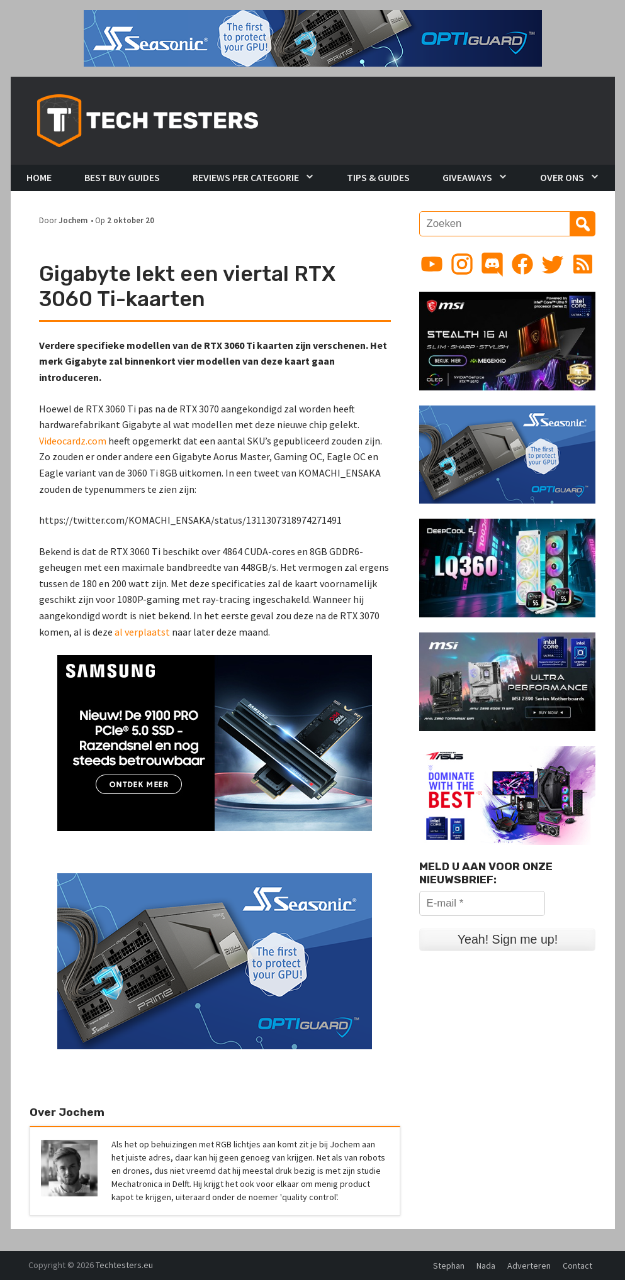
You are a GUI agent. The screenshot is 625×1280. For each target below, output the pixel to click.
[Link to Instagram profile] (462, 264)
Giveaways (467, 177)
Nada (485, 1265)
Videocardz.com (72, 440)
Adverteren (529, 1265)
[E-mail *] (482, 903)
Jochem (73, 220)
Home (39, 177)
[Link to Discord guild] (492, 264)
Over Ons (562, 177)
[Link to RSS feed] (582, 264)
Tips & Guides (378, 177)
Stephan (449, 1265)
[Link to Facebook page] (522, 264)
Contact (577, 1265)
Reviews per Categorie (246, 177)
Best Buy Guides (122, 177)
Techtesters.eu (124, 1265)
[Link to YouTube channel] (431, 264)
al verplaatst (142, 632)
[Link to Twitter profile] (552, 264)
